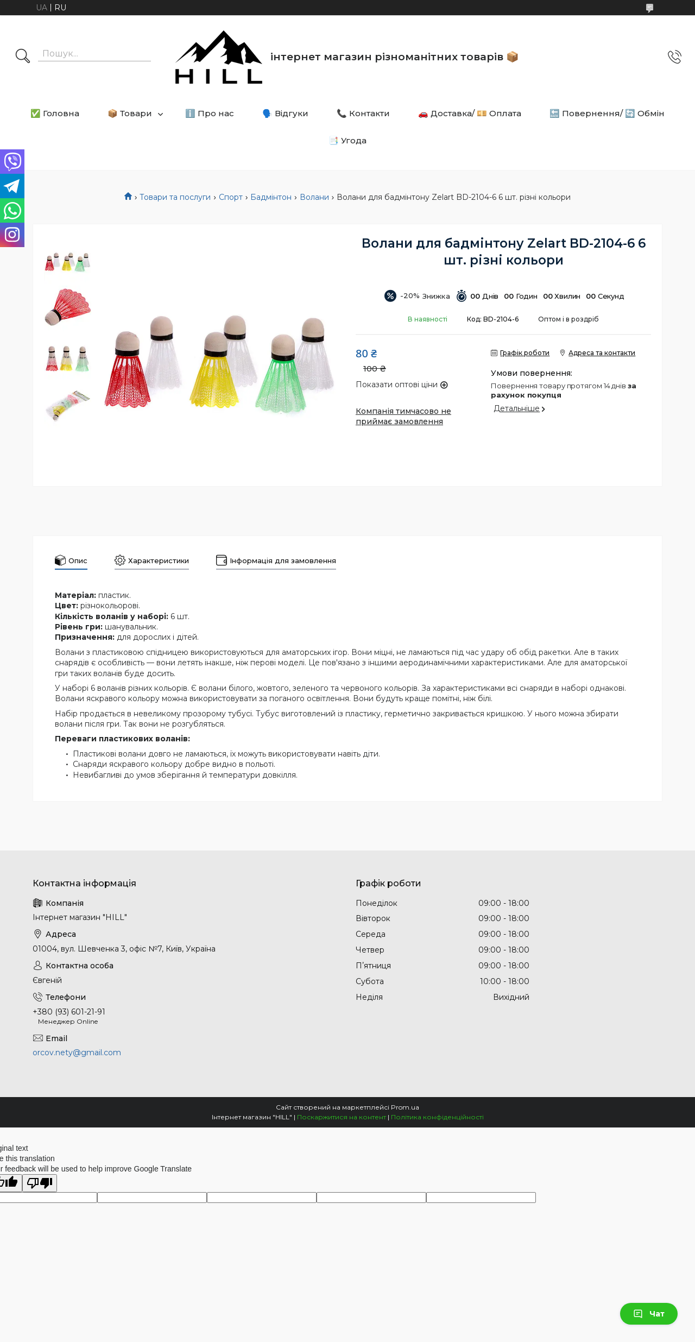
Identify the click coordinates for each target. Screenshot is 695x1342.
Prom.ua (405, 1107)
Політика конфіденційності (437, 1117)
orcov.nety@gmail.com (77, 1052)
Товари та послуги (175, 197)
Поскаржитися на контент (341, 1117)
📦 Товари (130, 113)
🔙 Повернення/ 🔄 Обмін (607, 113)
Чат (649, 1314)
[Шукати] (23, 57)
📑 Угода (347, 140)
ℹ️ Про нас (209, 113)
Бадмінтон (271, 197)
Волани (314, 197)
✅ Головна (54, 113)
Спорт (231, 197)
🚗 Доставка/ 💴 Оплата (469, 113)
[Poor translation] (39, 1183)
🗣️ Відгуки (285, 113)
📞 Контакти (363, 113)
